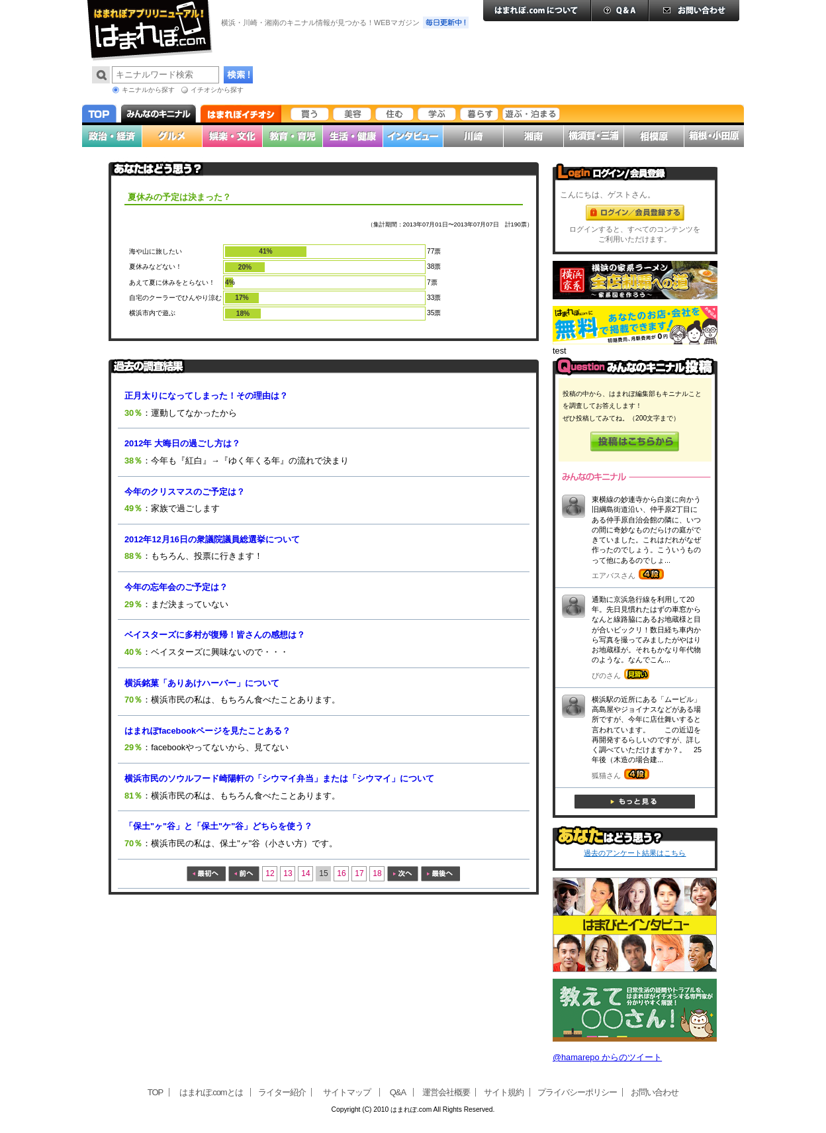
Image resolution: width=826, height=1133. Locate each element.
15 (323, 873)
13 (287, 873)
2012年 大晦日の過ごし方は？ (182, 443)
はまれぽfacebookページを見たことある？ (207, 731)
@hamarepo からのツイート (607, 1057)
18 (377, 873)
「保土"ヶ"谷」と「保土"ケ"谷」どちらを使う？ (218, 826)
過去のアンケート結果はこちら (635, 853)
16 (341, 873)
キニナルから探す (148, 89)
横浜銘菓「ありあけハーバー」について (201, 683)
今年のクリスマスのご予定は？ (184, 492)
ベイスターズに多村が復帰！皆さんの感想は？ (214, 635)
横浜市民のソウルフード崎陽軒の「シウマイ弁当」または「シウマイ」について (279, 778)
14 (305, 873)
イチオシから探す (217, 89)
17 (359, 873)
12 (269, 873)
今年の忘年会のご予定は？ (176, 587)
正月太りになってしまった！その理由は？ (206, 396)
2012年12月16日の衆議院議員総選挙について (212, 539)
